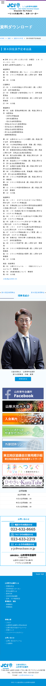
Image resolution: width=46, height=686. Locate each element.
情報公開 (8, 619)
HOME (2, 38)
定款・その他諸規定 (13, 598)
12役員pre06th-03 (10, 279)
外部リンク (10, 630)
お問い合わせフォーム (14, 641)
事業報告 (9, 607)
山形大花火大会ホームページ (16, 627)
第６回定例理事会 (8, 292)
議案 (9, 38)
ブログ (8, 622)
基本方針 (9, 593)
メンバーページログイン (14, 632)
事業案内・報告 (10, 601)
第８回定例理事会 (38, 292)
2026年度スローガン (13, 589)
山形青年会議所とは (12, 583)
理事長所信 (23, 379)
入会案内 (9, 643)
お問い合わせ (9, 638)
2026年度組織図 (12, 596)
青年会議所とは (11, 591)
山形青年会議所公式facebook (16, 625)
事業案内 (9, 604)
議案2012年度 (18, 38)
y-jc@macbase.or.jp (26, 675)
